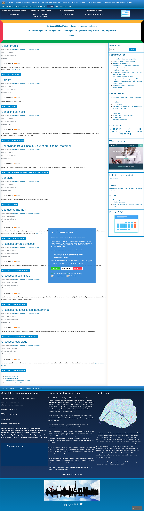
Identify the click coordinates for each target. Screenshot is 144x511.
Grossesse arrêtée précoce (18, 243)
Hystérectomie (5, 435)
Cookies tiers (73, 276)
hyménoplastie (60, 440)
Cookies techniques (59, 273)
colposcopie (77, 436)
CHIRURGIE (44, 14)
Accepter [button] (55, 268)
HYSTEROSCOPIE (45, 10)
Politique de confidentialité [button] (74, 263)
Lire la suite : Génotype (9, 204)
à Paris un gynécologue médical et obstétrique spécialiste (71, 398)
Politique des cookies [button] (58, 263)
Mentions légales (117, 200)
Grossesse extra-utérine (11, 376)
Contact (70, 6)
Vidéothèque (107, 2)
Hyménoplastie (35, 432)
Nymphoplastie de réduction (10, 437)
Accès (130, 2)
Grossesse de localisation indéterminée (25, 309)
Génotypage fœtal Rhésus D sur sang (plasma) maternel (36, 145)
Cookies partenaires (59, 276)
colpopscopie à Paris (82, 400)
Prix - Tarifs (43, 437)
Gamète (6, 79)
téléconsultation (85, 440)
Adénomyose (35, 428)
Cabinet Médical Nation (28, 6)
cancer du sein (15, 69)
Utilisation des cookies (119, 202)
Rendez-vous (124, 2)
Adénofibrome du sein (23, 428)
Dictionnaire (50, 6)
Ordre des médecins (8, 388)
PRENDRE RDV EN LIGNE (94, 10)
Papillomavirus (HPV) (62, 438)
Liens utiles (115, 2)
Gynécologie (48, 2)
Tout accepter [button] (66, 268)
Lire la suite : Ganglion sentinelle (13, 140)
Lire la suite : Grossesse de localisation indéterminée (19, 336)
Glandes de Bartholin (14, 209)
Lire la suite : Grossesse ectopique (13, 370)
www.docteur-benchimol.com (10, 403)
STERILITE (36, 14)
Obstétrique (56, 2)
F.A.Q (56, 6)
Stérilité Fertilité (65, 2)
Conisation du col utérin (22, 432)
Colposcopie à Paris (7, 432)
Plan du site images (18, 405)
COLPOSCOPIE (34, 10)
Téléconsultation (98, 2)
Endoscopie (75, 2)
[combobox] (119, 49)
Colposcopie (9, 2)
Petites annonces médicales (23, 388)
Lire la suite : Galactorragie (11, 74)
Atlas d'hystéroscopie (16, 430)
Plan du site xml (6, 405)
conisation (51, 440)
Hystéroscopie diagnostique (22, 2)
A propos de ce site (37, 388)
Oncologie (82, 2)
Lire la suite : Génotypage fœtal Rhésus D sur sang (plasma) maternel (25, 172)
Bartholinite (39, 233)
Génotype (7, 177)
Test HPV (23, 437)
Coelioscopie (42, 430)
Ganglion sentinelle (13, 111)
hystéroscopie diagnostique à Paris (59, 402)
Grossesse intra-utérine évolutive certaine (16, 383)
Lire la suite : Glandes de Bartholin (13, 238)
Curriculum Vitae (41, 6)
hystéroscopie (86, 436)
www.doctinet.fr (6, 419)
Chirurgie (89, 2)
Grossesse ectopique (14, 341)
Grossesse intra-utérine (11, 378)
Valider (133, 49)
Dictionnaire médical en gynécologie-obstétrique (26, 49)
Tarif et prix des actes (8, 6)
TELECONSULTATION (40, 17)
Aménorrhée (5, 430)
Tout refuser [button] (77, 268)
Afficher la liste (113, 179)
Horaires (17, 6)
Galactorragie (9, 45)
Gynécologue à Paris (38, 2)
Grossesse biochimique (15, 275)
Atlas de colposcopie (30, 430)
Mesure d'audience (74, 273)
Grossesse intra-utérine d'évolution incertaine (17, 380)
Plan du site (63, 6)
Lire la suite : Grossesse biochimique (14, 304)
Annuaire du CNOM (33, 437)
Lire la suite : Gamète (9, 106)
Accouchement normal (8, 428)
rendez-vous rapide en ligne (79, 467)
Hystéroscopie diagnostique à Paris (22, 435)
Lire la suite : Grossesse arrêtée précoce (15, 270)
